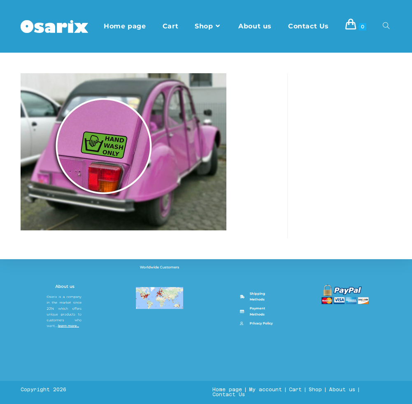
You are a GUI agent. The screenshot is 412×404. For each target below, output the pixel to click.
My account (265, 389)
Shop (315, 389)
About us (66, 364)
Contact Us (228, 394)
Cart (295, 389)
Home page (227, 389)
